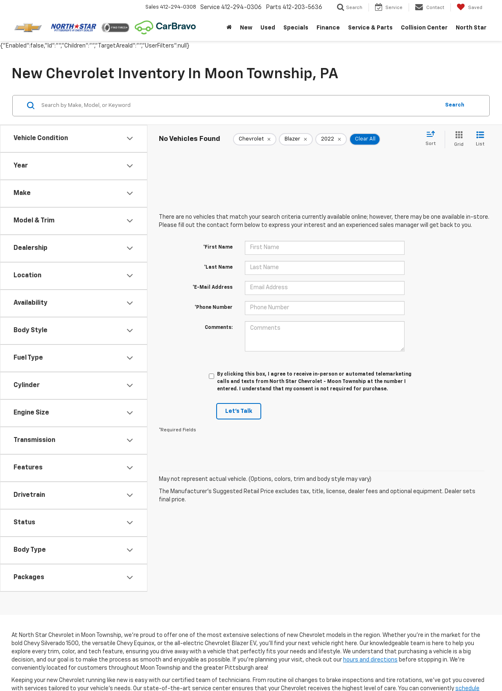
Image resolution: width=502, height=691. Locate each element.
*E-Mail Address (212, 287)
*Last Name (218, 267)
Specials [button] (295, 28)
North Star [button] (471, 28)
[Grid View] (457, 139)
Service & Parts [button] (370, 28)
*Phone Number (213, 307)
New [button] (246, 28)
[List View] (480, 139)
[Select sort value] (433, 139)
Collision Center (424, 28)
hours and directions (370, 660)
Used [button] (267, 28)
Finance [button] (328, 28)
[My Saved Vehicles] (469, 7)
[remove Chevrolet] (254, 139)
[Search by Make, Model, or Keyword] (239, 106)
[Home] (229, 28)
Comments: (219, 327)
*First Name (218, 247)
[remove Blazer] (296, 139)
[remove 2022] (331, 139)
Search (454, 105)
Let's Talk (238, 411)
